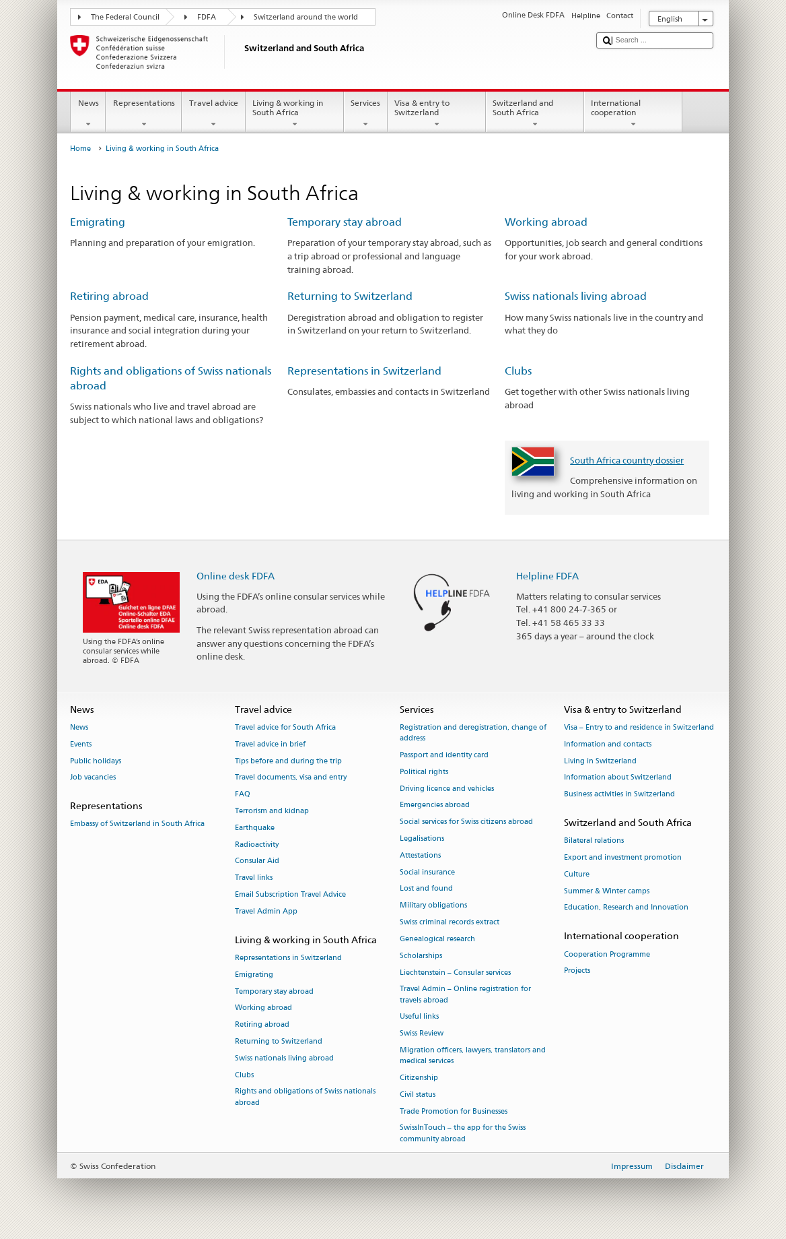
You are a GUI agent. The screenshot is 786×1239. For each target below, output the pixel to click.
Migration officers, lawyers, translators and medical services (473, 1055)
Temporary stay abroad (344, 222)
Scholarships (421, 955)
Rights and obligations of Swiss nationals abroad (305, 1097)
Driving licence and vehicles (447, 788)
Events (81, 744)
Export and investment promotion (623, 857)
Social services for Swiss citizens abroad (466, 822)
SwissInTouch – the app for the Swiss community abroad (463, 1133)
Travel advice (213, 114)
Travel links (254, 878)
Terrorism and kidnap (272, 810)
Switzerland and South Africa (535, 114)
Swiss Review (421, 1033)
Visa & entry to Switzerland (436, 114)
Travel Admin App (266, 911)
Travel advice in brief (270, 744)
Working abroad (546, 222)
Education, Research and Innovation (626, 907)
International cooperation (633, 114)
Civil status (417, 1094)
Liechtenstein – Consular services (455, 972)
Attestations (420, 855)
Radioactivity (257, 844)
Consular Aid (257, 861)
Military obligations (433, 905)
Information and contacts (607, 744)
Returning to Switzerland (350, 296)
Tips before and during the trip (288, 761)
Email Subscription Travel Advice (290, 894)
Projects (577, 971)
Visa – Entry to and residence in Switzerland (639, 727)
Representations (143, 114)
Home (80, 148)
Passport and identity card (444, 755)
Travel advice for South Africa (285, 727)
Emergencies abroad (435, 805)
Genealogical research (437, 938)
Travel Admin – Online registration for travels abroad (465, 995)
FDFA (206, 17)
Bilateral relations (594, 841)
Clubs (518, 370)
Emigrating (97, 222)
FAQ (242, 794)
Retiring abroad (109, 296)
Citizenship (419, 1077)
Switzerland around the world (306, 17)
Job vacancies (93, 777)
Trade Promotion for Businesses (453, 1111)
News (88, 114)
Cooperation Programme (607, 954)
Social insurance (427, 872)
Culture (577, 874)
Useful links (419, 1017)
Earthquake (255, 827)
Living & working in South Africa (294, 114)
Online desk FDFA (235, 575)
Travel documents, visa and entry (291, 777)
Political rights (424, 771)
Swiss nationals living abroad (576, 296)
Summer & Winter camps (606, 891)
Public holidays (95, 761)
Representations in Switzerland (364, 370)
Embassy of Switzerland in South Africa (137, 824)
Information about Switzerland (618, 777)
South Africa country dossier (627, 460)
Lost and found (426, 889)
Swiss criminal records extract (449, 922)
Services (366, 114)
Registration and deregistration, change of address (473, 732)
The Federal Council (125, 17)
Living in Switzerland (600, 761)
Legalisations (422, 838)
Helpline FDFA (547, 575)
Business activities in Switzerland (619, 794)
